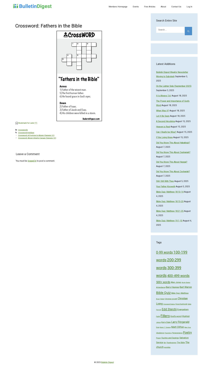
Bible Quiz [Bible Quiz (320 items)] (163, 292)
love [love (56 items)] (157, 327)
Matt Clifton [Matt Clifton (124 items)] (177, 327)
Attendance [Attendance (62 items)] (160, 287)
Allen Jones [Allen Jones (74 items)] (176, 282)
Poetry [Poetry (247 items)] (187, 332)
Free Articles (149, 6)
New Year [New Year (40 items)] (187, 327)
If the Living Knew (164, 137)
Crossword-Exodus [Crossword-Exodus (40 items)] (169, 304)
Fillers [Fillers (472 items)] (165, 316)
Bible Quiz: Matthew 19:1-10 (169, 220)
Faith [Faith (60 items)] (158, 316)
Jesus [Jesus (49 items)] (158, 322)
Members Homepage (118, 6)
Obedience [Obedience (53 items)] (160, 333)
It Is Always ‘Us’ (163, 95)
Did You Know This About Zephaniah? (173, 152)
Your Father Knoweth (165, 186)
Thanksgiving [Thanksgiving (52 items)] (171, 342)
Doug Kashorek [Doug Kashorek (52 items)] (181, 304)
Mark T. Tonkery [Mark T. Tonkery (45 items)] (165, 327)
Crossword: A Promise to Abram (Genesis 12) (36, 135)
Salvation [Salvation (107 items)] (184, 337)
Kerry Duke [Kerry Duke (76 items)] (166, 322)
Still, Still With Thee (165, 181)
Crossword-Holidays (26, 132)
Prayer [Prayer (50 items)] (158, 338)
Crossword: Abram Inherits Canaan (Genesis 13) (37, 138)
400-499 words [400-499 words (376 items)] (178, 275)
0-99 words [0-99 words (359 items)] (164, 252)
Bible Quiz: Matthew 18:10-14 (170, 192)
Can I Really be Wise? (166, 132)
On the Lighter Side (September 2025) (173, 86)
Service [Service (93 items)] (159, 342)
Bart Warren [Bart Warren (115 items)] (186, 287)
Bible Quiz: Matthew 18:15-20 (170, 201)
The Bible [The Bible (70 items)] (181, 342)
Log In (189, 6)
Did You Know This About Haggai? (171, 162)
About (163, 6)
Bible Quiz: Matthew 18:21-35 (170, 211)
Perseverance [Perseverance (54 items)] (177, 333)
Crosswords (23, 130)
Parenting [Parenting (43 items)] (168, 333)
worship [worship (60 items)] (167, 347)
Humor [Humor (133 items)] (186, 316)
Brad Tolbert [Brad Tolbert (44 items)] (160, 299)
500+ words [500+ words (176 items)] (163, 282)
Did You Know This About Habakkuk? (173, 142)
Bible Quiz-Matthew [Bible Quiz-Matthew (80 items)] (179, 293)
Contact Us (176, 6)
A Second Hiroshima (165, 121)
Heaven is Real (163, 126)
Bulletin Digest (107, 362)
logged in (32, 161)
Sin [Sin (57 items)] (165, 342)
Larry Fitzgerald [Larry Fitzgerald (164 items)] (180, 322)
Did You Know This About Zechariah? (173, 171)
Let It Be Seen (163, 116)
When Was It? (162, 110)
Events (136, 6)
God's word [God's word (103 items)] (176, 316)
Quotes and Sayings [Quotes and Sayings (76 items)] (170, 337)
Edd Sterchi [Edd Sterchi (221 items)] (169, 309)
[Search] (188, 31)
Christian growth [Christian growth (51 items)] (171, 299)
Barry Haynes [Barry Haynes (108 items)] (172, 287)
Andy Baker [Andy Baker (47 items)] (186, 282)
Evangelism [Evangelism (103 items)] (183, 309)
